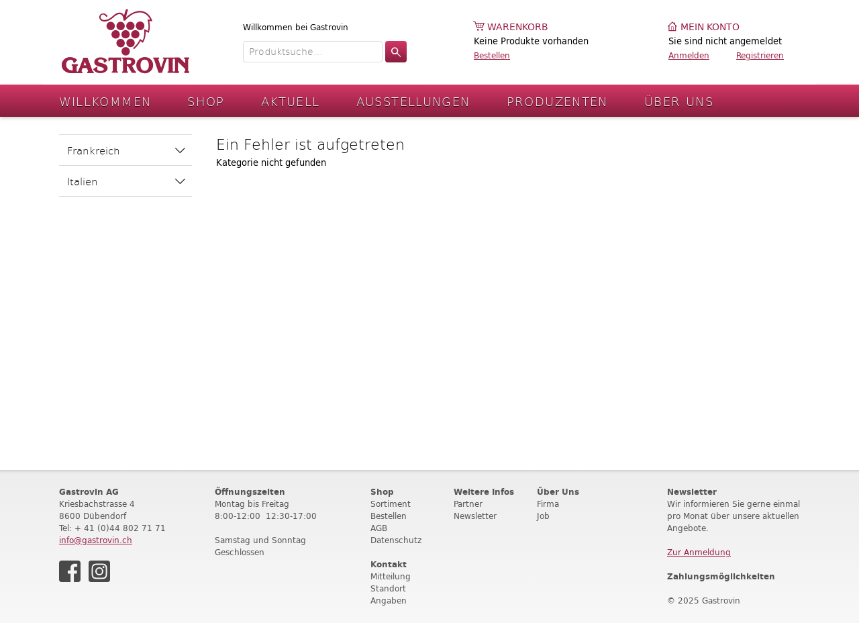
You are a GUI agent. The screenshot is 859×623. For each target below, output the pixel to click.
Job (543, 516)
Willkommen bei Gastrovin (295, 27)
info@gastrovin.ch (95, 540)
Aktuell (290, 101)
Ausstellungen (413, 101)
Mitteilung (390, 576)
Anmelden (688, 55)
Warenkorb (517, 27)
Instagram (99, 571)
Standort (388, 588)
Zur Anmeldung (699, 552)
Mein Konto (710, 27)
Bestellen (492, 55)
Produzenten (557, 101)
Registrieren (760, 55)
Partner (468, 503)
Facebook (70, 571)
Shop (206, 101)
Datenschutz (395, 540)
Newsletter (475, 516)
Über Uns (678, 101)
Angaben (388, 600)
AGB (378, 528)
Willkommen (105, 101)
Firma (548, 503)
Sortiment (390, 503)
